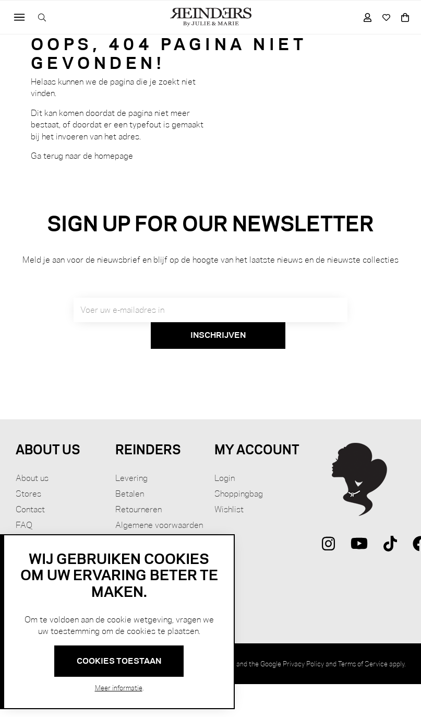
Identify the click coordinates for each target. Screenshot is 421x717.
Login (224, 478)
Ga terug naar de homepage (82, 156)
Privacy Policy (303, 663)
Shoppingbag (238, 494)
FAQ (24, 525)
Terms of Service (363, 663)
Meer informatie (118, 687)
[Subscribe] (218, 335)
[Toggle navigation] (19, 17)
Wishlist (229, 509)
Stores (28, 494)
